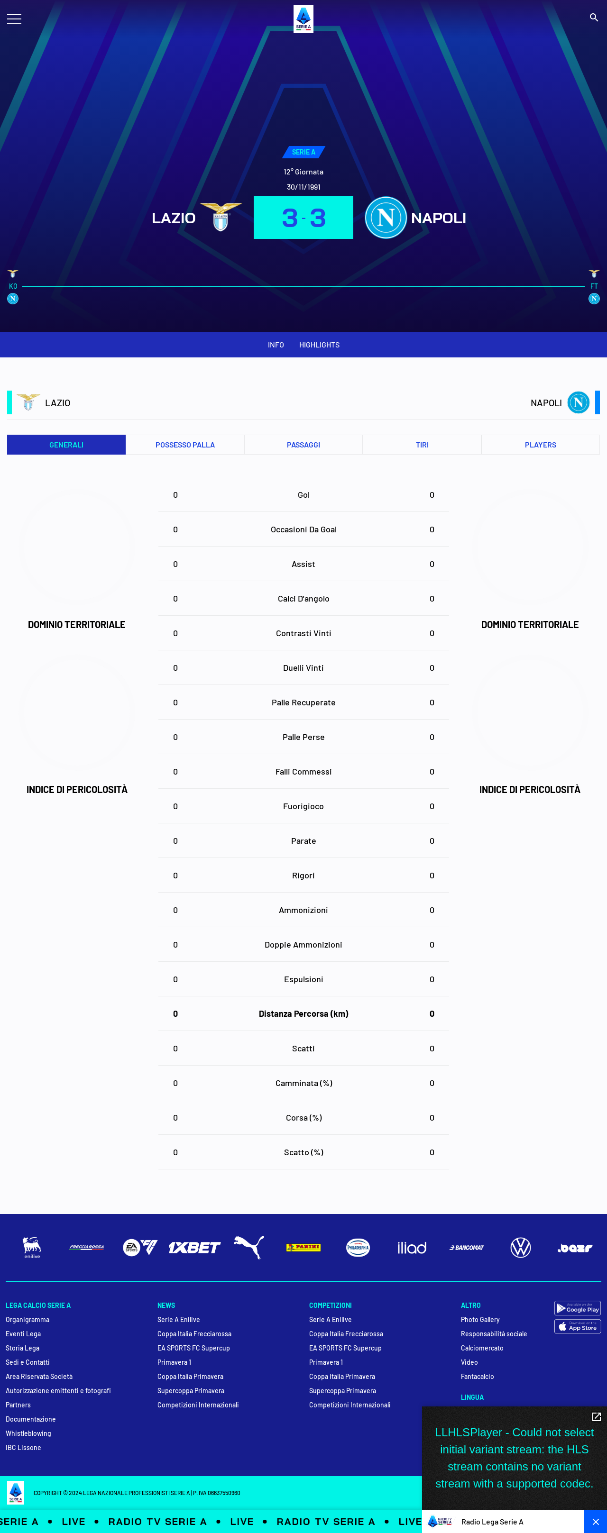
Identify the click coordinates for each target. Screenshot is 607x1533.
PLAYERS (540, 444)
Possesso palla (185, 444)
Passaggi (303, 444)
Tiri (422, 444)
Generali (66, 444)
